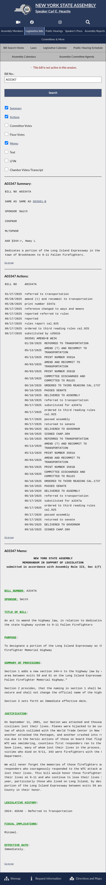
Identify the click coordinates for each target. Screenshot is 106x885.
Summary (16, 108)
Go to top (9, 262)
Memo (14, 144)
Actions (14, 117)
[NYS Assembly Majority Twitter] (46, 23)
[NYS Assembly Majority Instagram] (60, 23)
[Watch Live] (18, 23)
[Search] (88, 23)
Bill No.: (9, 74)
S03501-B (39, 202)
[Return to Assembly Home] (53, 9)
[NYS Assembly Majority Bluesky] (74, 23)
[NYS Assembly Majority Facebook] (32, 23)
